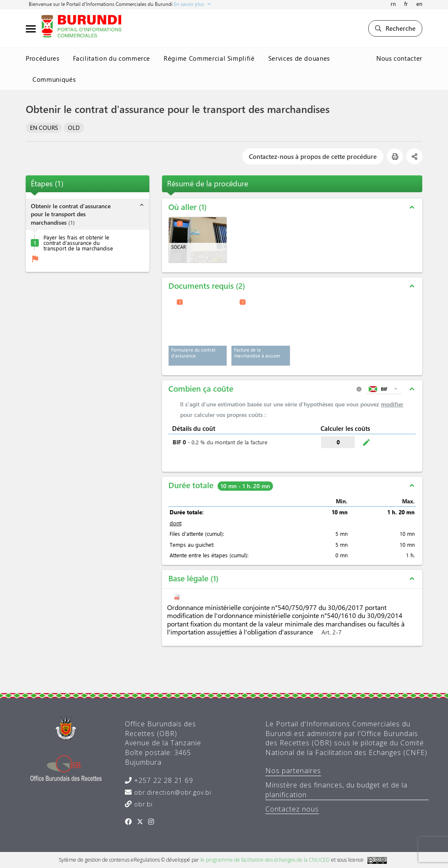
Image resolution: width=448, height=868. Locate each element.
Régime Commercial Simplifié (209, 58)
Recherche (395, 28)
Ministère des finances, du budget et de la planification (336, 789)
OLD (74, 128)
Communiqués (54, 79)
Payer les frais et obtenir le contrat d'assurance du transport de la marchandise (78, 242)
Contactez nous (292, 809)
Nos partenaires (293, 770)
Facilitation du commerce (112, 58)
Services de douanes (299, 58)
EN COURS (44, 128)
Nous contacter (399, 58)
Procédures (42, 58)
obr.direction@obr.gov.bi (171, 792)
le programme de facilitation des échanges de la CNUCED (265, 859)
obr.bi (142, 804)
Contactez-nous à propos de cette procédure (313, 156)
